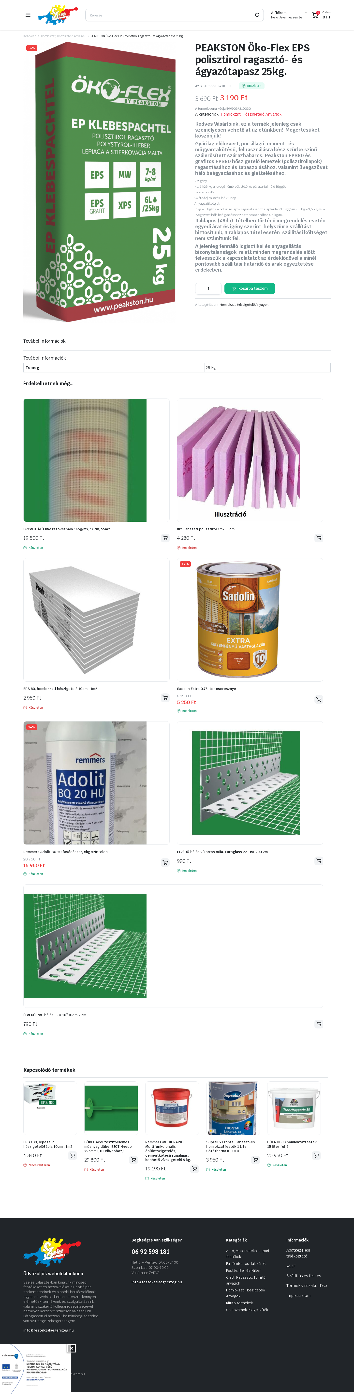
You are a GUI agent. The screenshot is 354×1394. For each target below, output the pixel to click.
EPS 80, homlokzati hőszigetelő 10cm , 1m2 (60, 689)
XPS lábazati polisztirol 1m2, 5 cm (206, 529)
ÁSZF (291, 1268)
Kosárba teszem (253, 288)
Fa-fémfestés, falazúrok (246, 1265)
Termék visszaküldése (306, 1287)
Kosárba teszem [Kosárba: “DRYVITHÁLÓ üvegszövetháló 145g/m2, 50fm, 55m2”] (165, 538)
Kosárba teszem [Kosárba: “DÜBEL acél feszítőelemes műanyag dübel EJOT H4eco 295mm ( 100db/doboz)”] (133, 1161)
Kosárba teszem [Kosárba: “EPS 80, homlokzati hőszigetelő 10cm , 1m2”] (165, 698)
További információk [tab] (44, 341)
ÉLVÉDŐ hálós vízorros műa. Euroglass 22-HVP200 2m (222, 852)
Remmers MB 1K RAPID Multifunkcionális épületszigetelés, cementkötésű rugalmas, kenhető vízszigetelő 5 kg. (168, 1152)
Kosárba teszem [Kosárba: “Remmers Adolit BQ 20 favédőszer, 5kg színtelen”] (165, 863)
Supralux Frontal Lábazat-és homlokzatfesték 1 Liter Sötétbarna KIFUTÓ (230, 1147)
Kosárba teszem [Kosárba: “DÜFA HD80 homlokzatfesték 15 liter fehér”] (316, 1157)
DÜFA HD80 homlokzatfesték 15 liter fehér (292, 1145)
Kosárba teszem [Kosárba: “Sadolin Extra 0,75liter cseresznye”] (318, 700)
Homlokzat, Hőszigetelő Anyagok (63, 36)
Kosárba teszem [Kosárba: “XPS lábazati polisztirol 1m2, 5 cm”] (318, 538)
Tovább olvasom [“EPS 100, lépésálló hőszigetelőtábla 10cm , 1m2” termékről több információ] (72, 1157)
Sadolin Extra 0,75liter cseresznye (206, 689)
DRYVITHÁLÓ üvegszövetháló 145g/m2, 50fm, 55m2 (66, 529)
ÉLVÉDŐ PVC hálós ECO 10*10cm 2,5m (54, 1015)
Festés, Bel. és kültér (243, 1272)
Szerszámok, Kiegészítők (247, 1312)
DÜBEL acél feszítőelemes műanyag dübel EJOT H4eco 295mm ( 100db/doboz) (108, 1147)
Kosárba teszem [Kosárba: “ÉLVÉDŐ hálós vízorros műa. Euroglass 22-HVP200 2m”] (318, 861)
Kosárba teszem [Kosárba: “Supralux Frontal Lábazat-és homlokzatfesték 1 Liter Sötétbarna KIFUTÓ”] (255, 1161)
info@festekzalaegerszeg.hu (48, 1332)
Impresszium (298, 1297)
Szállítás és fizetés (303, 1277)
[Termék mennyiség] (208, 288)
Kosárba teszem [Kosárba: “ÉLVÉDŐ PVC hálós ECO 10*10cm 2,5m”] (318, 1025)
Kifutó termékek (239, 1305)
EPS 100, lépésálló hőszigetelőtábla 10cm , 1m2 (47, 1145)
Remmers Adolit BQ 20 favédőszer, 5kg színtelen (65, 852)
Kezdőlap (29, 36)
